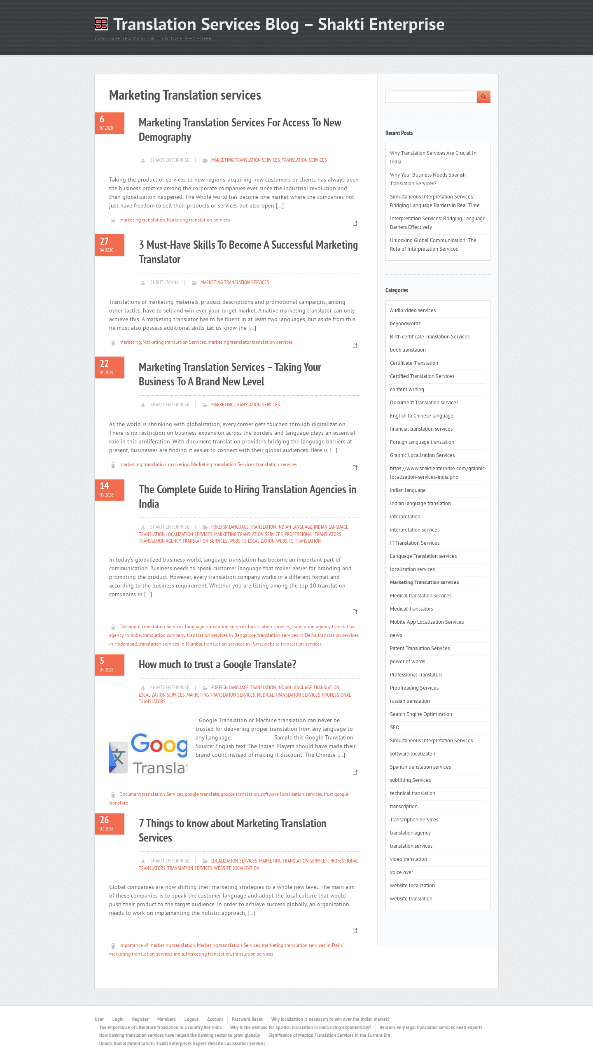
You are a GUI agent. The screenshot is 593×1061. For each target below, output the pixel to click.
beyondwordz (405, 324)
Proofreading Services (414, 688)
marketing (130, 343)
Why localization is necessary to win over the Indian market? (330, 1020)
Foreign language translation (243, 527)
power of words (407, 662)
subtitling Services (410, 780)
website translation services (293, 644)
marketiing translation (142, 465)
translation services (304, 160)
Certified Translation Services (422, 376)
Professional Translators (313, 535)
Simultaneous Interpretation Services (431, 741)
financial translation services (421, 429)
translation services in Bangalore (221, 636)
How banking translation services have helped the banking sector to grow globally (179, 1036)
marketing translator (229, 343)
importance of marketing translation (157, 946)
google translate (202, 795)
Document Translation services (424, 403)
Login (118, 1020)
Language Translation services (423, 556)
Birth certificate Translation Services (429, 337)
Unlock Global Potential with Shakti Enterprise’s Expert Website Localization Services (182, 1044)
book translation (408, 350)
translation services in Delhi (286, 636)
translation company (163, 636)
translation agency (160, 541)
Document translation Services (151, 627)
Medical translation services (288, 695)
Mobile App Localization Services (427, 622)
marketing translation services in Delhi (302, 946)
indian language (295, 527)
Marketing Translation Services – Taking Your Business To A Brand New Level (230, 375)
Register (140, 1020)
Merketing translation (208, 954)
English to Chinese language (421, 416)
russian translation (410, 701)
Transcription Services (414, 820)
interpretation (405, 517)
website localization (252, 541)
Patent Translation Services (420, 649)
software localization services (291, 795)
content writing (407, 390)
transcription (404, 807)
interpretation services (414, 530)
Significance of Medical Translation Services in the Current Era (329, 1036)
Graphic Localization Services (422, 455)
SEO (394, 728)
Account (215, 1020)
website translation (298, 541)
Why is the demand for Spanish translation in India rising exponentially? (300, 1028)
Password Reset (247, 1020)
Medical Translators (411, 609)
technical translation (412, 794)
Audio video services (413, 311)
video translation (408, 859)
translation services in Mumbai (170, 644)
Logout (191, 1020)
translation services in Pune (233, 644)
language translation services (215, 627)
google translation (240, 795)
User (99, 1020)
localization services (189, 535)
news (396, 635)
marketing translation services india (146, 954)
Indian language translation (308, 688)
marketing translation (142, 220)
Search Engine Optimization (421, 714)
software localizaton (412, 754)
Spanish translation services (420, 767)
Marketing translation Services (198, 220)
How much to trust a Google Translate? (217, 665)
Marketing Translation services (245, 160)
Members (166, 1020)
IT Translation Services (414, 543)
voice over (401, 873)
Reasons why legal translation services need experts (431, 1028)
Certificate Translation (414, 363)
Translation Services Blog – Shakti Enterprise (279, 26)
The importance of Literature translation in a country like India (160, 1028)
